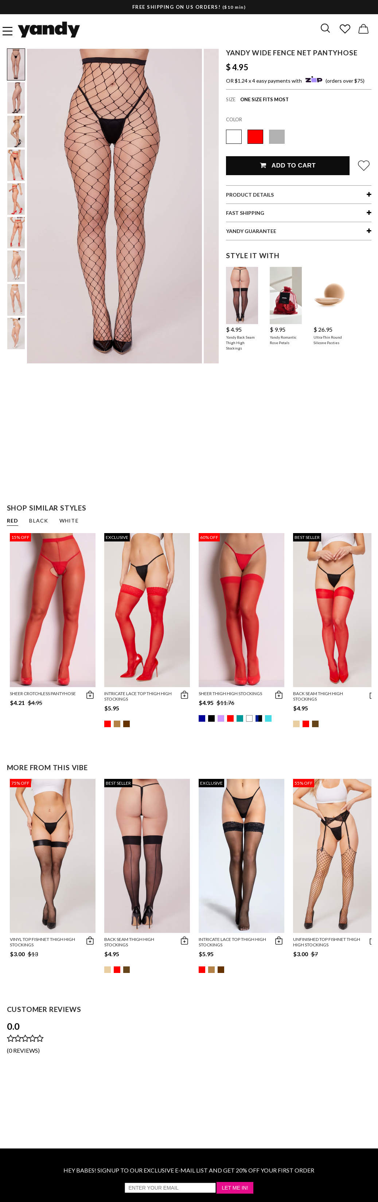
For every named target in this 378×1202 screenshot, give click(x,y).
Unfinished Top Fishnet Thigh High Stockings (326, 942)
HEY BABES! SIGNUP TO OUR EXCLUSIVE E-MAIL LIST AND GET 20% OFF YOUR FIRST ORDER (188, 1170)
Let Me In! (235, 1188)
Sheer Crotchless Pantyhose (43, 693)
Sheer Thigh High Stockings (230, 693)
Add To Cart (288, 165)
